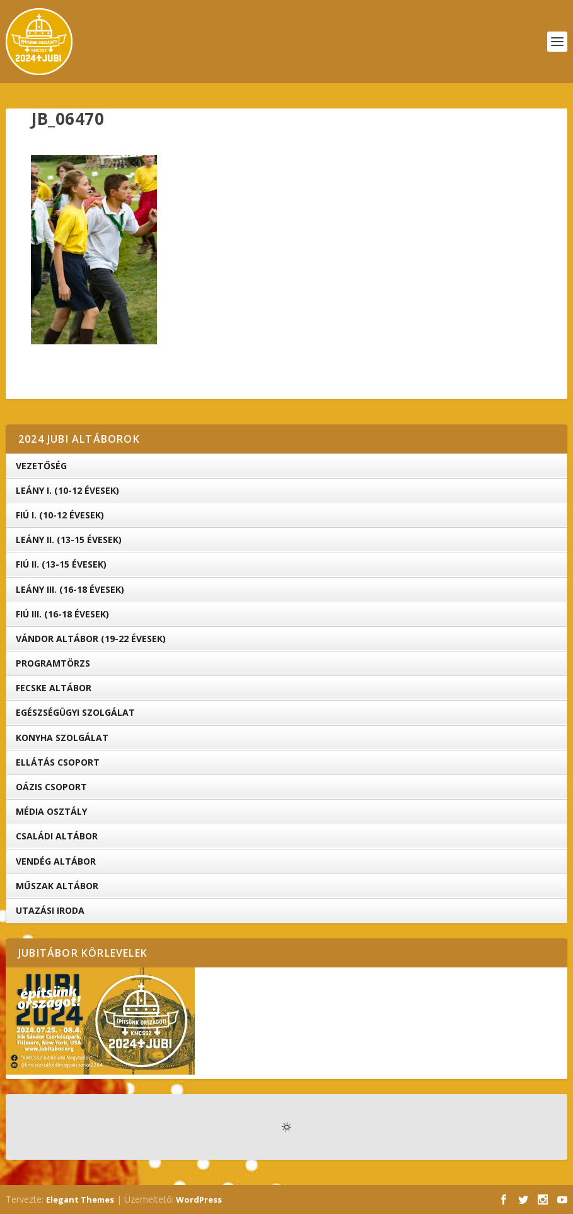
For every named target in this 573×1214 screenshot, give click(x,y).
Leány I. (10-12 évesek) (67, 490)
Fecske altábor (53, 688)
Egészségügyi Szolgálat (75, 712)
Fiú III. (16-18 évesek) (62, 614)
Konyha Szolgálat (62, 738)
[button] (94, 249)
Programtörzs (53, 663)
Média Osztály (51, 811)
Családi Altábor (57, 836)
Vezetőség (41, 466)
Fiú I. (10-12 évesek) (60, 515)
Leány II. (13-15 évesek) (69, 540)
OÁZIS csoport (51, 787)
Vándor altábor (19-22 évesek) (91, 639)
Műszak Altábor (57, 886)
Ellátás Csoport (58, 762)
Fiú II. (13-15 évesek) (61, 564)
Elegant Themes (80, 1199)
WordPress (199, 1199)
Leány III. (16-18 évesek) (70, 589)
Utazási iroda (50, 910)
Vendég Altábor (56, 861)
